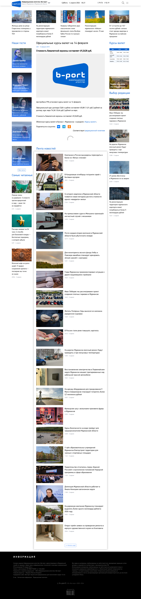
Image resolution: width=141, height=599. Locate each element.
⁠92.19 (106, 3)
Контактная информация (25, 577)
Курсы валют (117, 43)
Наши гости (19, 43)
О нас (14, 577)
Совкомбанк (112, 59)
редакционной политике (95, 130)
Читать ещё (70, 545)
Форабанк (112, 61)
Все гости (22, 170)
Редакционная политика (40, 577)
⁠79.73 (100, 3)
